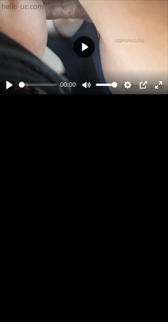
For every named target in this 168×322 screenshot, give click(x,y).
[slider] (38, 84)
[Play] (9, 85)
